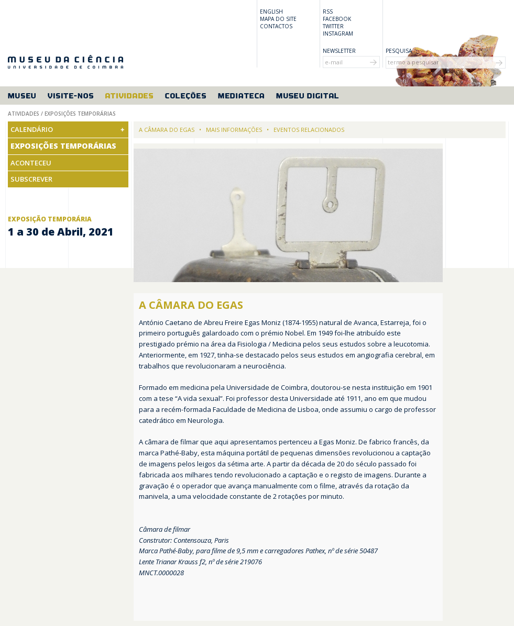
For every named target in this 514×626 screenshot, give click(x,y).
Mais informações (234, 129)
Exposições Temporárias (63, 146)
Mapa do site (278, 19)
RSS (328, 11)
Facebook (337, 19)
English (271, 11)
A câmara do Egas (166, 129)
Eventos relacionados (309, 129)
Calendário (31, 129)
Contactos (276, 26)
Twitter (333, 26)
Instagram (338, 33)
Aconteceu (30, 162)
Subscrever (31, 179)
